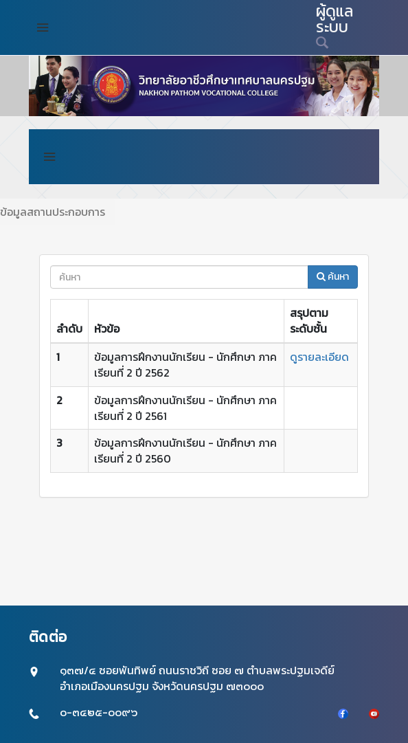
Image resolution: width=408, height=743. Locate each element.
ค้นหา (333, 276)
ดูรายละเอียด (319, 356)
